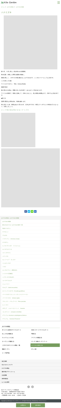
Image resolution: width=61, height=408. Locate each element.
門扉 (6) (33, 334)
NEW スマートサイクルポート (39, 330)
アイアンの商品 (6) (36, 337)
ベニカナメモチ (6, 263)
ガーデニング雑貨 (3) (8, 341)
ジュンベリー (6, 284)
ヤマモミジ (5, 232)
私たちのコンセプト (7, 364)
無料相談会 (5, 378)
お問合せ (23, 405)
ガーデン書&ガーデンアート (39, 341)
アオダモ (4, 235)
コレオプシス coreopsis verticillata (11, 312)
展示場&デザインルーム (8, 371)
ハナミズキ (5, 256)
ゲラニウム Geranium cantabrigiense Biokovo (14, 315)
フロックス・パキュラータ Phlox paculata (14, 301)
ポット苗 (33, 349)
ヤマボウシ (5, 242)
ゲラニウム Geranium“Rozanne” (11, 318)
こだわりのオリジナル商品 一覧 (11, 345)
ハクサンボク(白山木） (8, 277)
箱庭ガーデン (6, 349)
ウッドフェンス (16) (8, 337)
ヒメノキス (5, 305)
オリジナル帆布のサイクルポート (11, 330)
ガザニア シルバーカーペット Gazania (13, 308)
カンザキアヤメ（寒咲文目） (10, 270)
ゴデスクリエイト (42, 400)
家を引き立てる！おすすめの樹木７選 (12, 225)
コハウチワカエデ (7, 280)
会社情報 (4, 375)
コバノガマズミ (6, 252)
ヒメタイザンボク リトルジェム (11, 245)
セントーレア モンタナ (8, 259)
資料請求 (38, 405)
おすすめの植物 (6, 221)
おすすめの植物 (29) (37, 345)
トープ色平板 (6, 353)
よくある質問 (5, 382)
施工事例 (4, 361)
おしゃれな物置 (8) (7, 334)
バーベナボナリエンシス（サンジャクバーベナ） (15, 294)
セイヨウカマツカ (7, 249)
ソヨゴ (4, 266)
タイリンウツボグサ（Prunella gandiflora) (13, 291)
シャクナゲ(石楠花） (8, 273)
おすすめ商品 (5, 368)
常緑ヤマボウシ (6, 228)
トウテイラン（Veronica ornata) (10, 238)
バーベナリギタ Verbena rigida (11, 298)
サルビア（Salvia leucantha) (9, 287)
